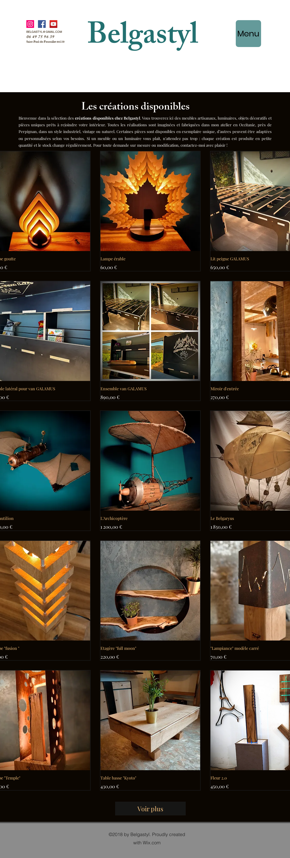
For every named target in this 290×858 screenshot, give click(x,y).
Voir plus (150, 808)
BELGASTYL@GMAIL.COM (44, 32)
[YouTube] (53, 24)
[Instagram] (30, 24)
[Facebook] (42, 24)
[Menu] (248, 33)
